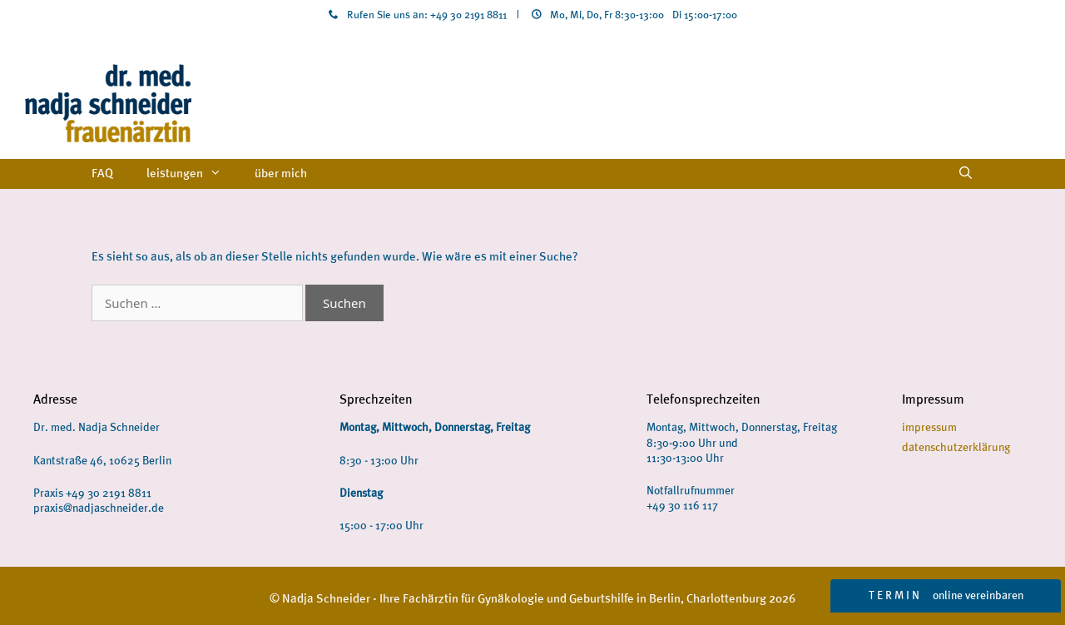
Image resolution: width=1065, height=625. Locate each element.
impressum (929, 427)
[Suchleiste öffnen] (965, 174)
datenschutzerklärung (956, 447)
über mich (281, 174)
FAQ (102, 174)
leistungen (192, 174)
